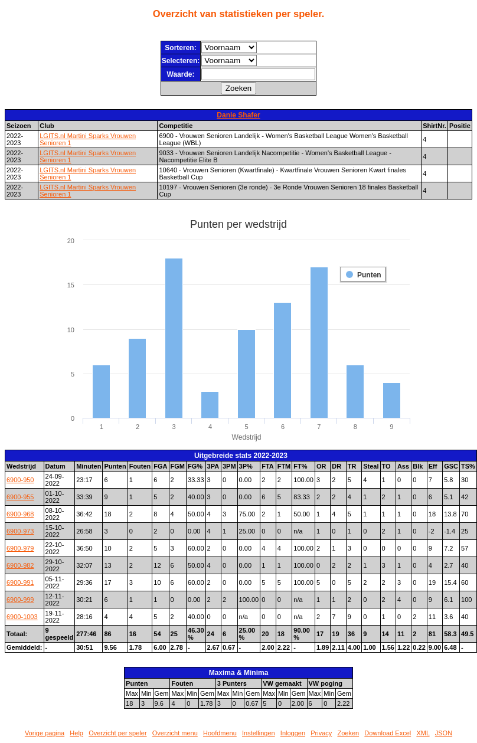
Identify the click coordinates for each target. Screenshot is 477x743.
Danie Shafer (238, 115)
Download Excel (387, 733)
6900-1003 (22, 616)
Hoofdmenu (220, 733)
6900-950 (20, 479)
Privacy (321, 733)
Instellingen (258, 733)
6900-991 (20, 582)
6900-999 (20, 599)
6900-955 (20, 496)
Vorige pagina (44, 733)
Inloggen (292, 733)
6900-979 (20, 548)
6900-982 (20, 565)
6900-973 (20, 531)
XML (422, 733)
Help (76, 733)
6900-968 (20, 514)
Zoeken (348, 733)
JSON (443, 733)
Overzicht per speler (117, 733)
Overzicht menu (175, 733)
